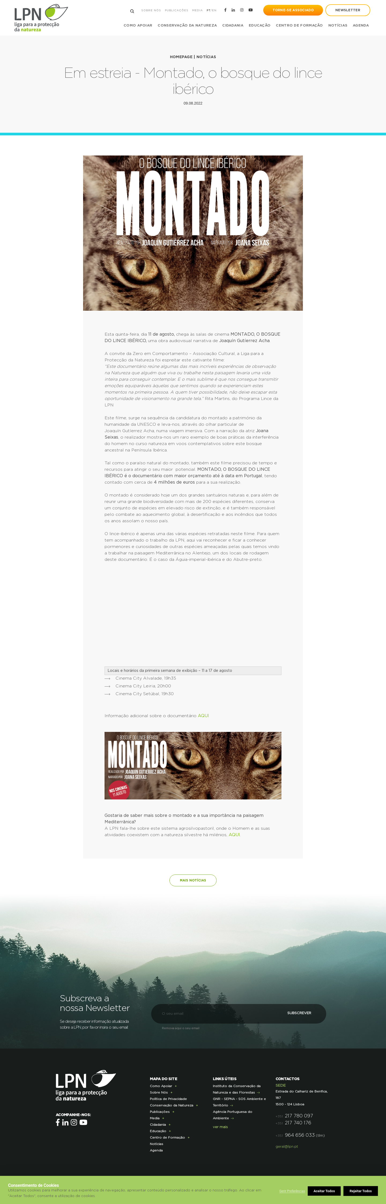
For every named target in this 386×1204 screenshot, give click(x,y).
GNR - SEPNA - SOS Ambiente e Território (239, 1101)
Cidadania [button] (232, 25)
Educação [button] (259, 25)
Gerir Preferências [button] (292, 1191)
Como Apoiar (161, 1085)
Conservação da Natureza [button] (187, 25)
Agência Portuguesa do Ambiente (232, 1114)
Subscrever (296, 1013)
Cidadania (158, 1124)
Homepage (181, 57)
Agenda (360, 25)
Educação (158, 1130)
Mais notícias (193, 879)
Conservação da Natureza (171, 1104)
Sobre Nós (151, 10)
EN (214, 10)
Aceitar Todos (361, 1191)
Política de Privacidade (168, 1098)
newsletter (347, 10)
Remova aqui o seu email (180, 1027)
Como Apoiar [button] (137, 25)
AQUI (203, 715)
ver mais (220, 1126)
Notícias (337, 25)
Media (197, 10)
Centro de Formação (299, 25)
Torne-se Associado (292, 10)
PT (208, 10)
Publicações (176, 10)
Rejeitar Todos (325, 1191)
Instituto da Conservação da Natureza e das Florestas (237, 1089)
